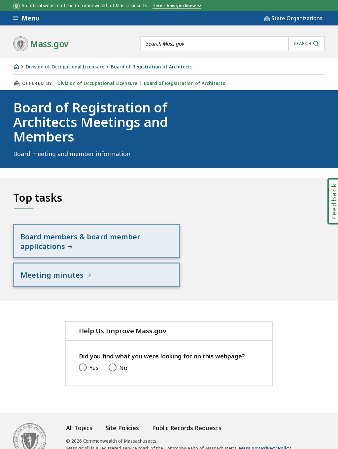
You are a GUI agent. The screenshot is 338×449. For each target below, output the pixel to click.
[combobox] (232, 43)
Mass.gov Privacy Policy (265, 433)
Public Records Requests (186, 413)
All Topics (79, 413)
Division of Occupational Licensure (65, 67)
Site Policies (122, 413)
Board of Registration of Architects (151, 67)
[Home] (16, 66)
